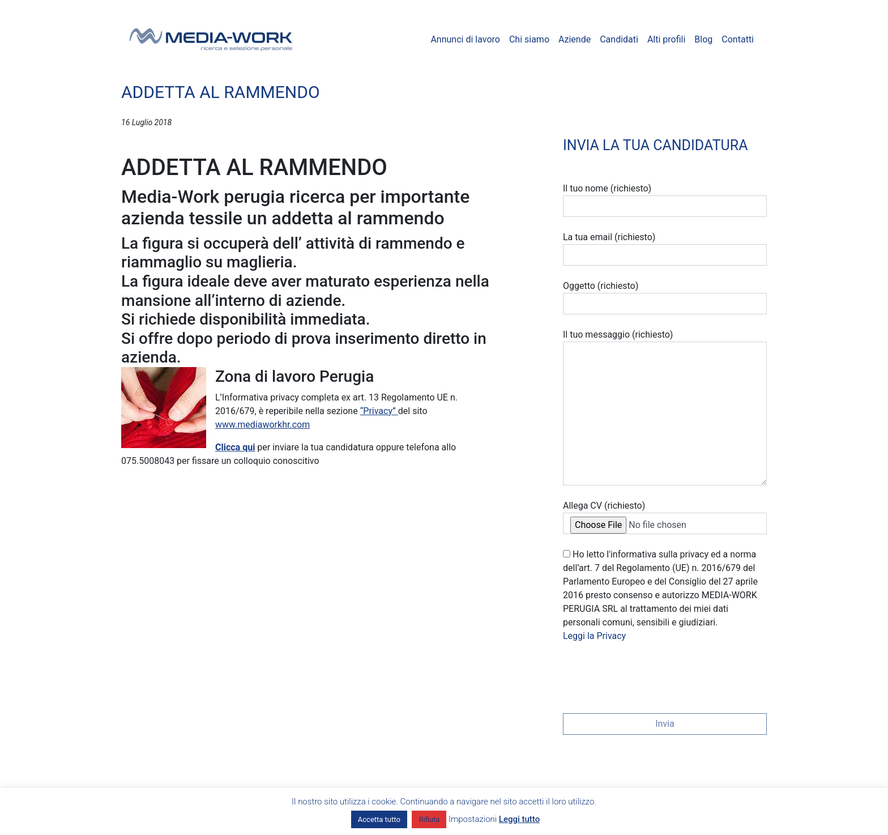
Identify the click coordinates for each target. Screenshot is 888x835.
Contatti (738, 39)
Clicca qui (235, 447)
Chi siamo (529, 39)
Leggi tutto (519, 819)
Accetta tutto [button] (379, 819)
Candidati (619, 39)
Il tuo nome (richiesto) (665, 200)
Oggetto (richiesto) (665, 297)
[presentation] (649, 674)
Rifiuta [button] (429, 819)
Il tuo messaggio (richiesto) (665, 407)
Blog (703, 39)
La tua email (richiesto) (665, 249)
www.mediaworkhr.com (262, 424)
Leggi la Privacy (594, 635)
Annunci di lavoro (465, 39)
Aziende (574, 39)
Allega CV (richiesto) (665, 517)
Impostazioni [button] (473, 819)
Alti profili (666, 39)
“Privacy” (379, 411)
